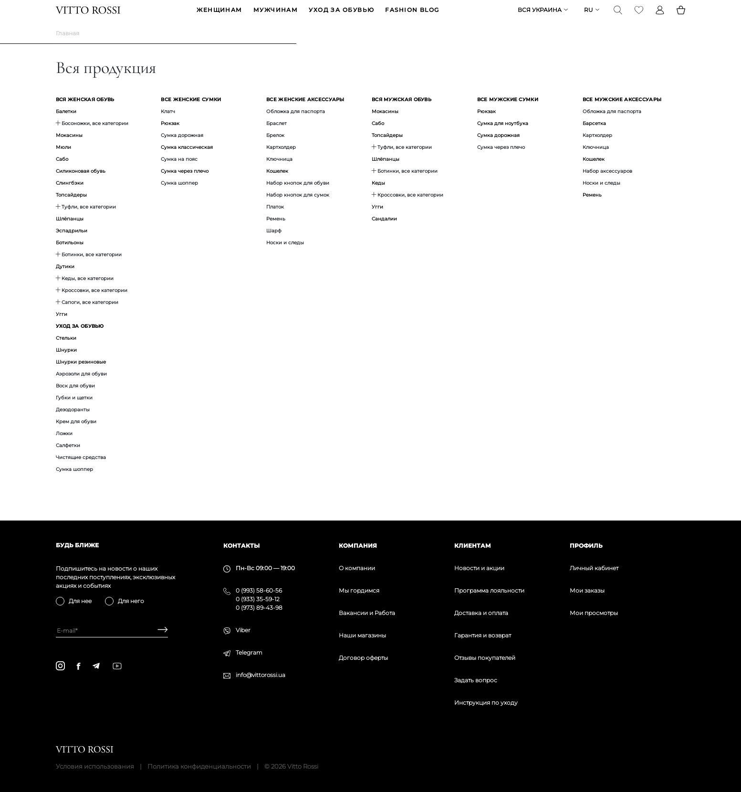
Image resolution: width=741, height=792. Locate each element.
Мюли (63, 162)
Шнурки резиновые (81, 377)
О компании (357, 568)
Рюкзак (170, 138)
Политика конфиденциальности (199, 766)
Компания (358, 545)
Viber (243, 630)
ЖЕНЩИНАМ (219, 17)
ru (588, 17)
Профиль (586, 545)
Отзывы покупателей (484, 657)
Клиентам (472, 545)
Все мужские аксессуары (622, 114)
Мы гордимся (359, 590)
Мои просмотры (594, 612)
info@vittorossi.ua (260, 674)
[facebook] (78, 666)
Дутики (65, 281)
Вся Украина (540, 17)
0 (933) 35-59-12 (258, 599)
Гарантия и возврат (482, 635)
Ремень (592, 210)
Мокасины (69, 150)
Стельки (66, 353)
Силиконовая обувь (80, 186)
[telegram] (96, 666)
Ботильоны (69, 257)
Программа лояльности (489, 590)
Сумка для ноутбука (502, 138)
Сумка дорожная (498, 150)
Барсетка (594, 138)
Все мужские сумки (507, 114)
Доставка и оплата (481, 612)
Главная (67, 48)
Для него (131, 600)
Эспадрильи (71, 245)
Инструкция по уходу (486, 702)
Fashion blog (412, 17)
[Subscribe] (159, 630)
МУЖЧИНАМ (275, 17)
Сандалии (384, 233)
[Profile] (660, 17)
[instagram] (60, 665)
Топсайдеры (71, 210)
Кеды (378, 198)
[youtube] (117, 666)
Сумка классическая (187, 162)
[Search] (618, 17)
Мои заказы (587, 590)
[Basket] (681, 17)
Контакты (241, 545)
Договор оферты (363, 657)
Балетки (66, 126)
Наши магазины (362, 635)
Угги (61, 329)
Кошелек (277, 186)
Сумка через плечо (185, 186)
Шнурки (66, 365)
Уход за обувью (341, 17)
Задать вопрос (475, 680)
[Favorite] (639, 17)
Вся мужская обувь (401, 114)
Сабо (62, 174)
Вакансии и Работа (367, 612)
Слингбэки (69, 198)
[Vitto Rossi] (88, 17)
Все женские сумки (191, 114)
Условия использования (95, 766)
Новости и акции (479, 568)
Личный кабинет (594, 568)
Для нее (80, 600)
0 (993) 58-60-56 (259, 590)
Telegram (249, 652)
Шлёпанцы (69, 233)
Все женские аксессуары (305, 114)
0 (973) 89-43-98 (259, 607)
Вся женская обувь (85, 114)
